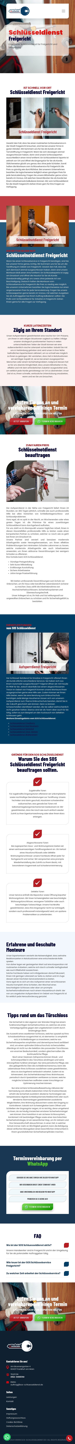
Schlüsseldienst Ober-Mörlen (24, 732)
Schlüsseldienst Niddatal (22, 729)
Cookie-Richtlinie (14, 1422)
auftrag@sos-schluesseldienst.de (27, 1385)
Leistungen (11, 1397)
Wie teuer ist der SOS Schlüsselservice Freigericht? (37, 1264)
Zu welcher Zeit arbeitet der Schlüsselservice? (37, 1273)
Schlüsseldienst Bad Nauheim (24, 726)
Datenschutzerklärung (17, 1426)
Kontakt (10, 1401)
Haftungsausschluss (16, 1418)
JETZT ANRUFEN (21, 421)
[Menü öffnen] (63, 11)
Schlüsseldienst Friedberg (22, 723)
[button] (7, 1437)
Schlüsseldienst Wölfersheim (23, 735)
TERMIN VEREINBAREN (37, 1206)
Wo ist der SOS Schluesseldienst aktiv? (37, 1245)
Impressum (11, 1414)
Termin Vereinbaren (50, 421)
